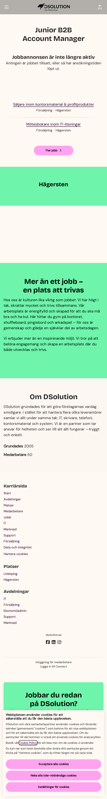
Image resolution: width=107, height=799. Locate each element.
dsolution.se (54, 635)
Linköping (10, 574)
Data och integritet (18, 547)
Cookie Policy (28, 743)
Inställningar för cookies (53, 787)
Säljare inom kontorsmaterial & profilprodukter (53, 104)
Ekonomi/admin (15, 611)
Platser (9, 505)
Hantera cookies (16, 554)
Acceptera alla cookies (53, 764)
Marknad (10, 529)
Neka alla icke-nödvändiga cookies (53, 775)
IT (5, 523)
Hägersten (11, 580)
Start (7, 493)
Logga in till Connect (53, 666)
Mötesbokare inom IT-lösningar (53, 124)
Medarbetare (13, 511)
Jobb (7, 517)
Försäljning (12, 541)
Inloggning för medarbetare (54, 662)
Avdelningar (12, 499)
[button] (100, 7)
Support (10, 535)
